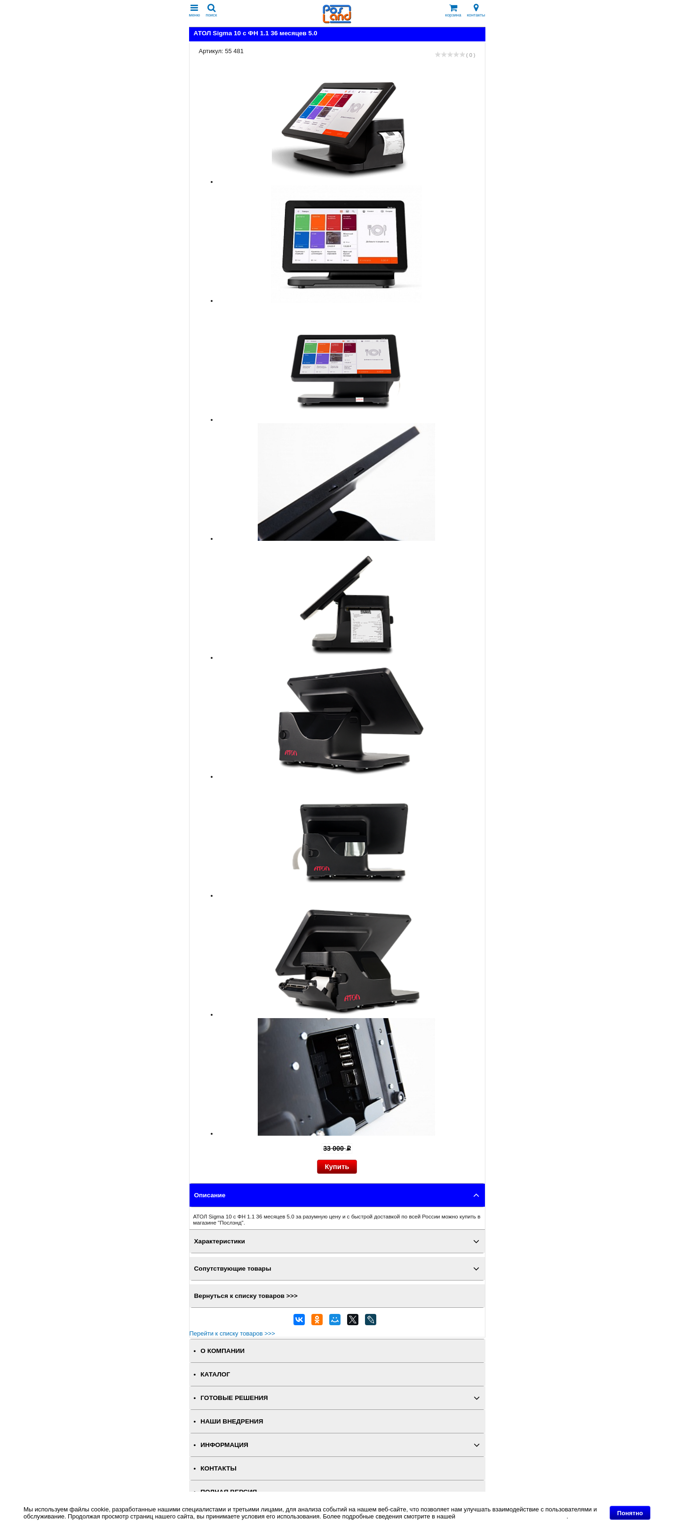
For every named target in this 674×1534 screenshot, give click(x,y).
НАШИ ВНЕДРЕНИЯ (231, 1421)
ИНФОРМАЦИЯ (224, 1444)
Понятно (630, 1513)
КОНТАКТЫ (218, 1468)
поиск (211, 10)
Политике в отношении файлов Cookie (512, 1516)
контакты (476, 10)
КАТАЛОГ (215, 1374)
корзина (453, 10)
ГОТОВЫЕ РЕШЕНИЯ (234, 1397)
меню (194, 10)
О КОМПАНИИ (222, 1350)
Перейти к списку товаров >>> (232, 1333)
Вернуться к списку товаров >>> (246, 1295)
